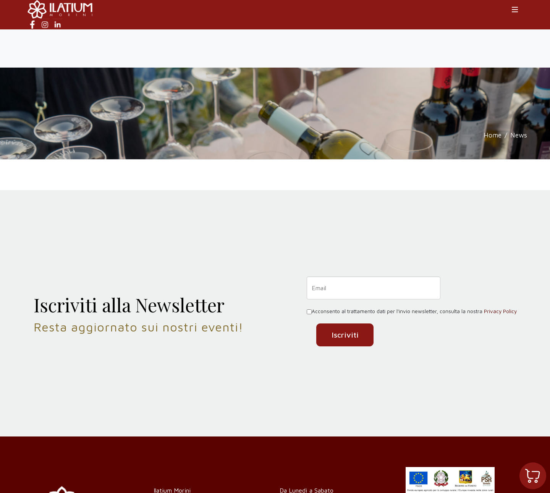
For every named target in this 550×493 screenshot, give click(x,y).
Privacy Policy (500, 311)
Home (492, 135)
